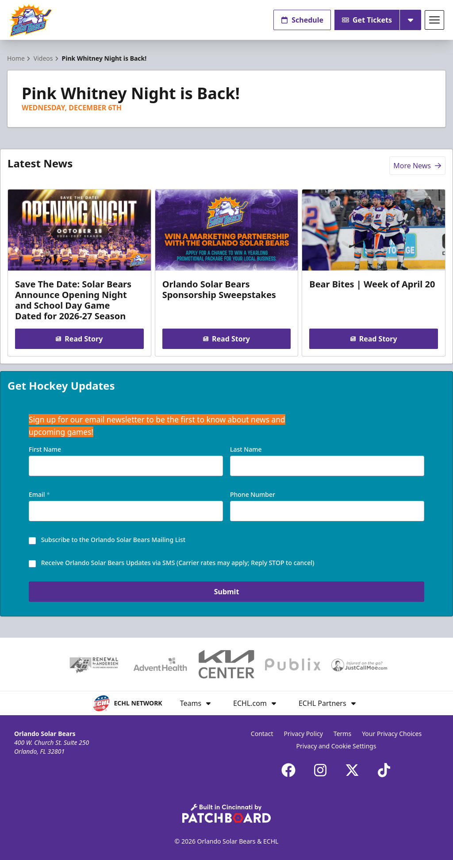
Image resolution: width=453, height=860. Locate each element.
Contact (262, 733)
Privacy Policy (303, 733)
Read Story (79, 339)
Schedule (302, 20)
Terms (342, 733)
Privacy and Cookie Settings (336, 746)
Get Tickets (367, 20)
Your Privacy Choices (392, 733)
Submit (226, 592)
